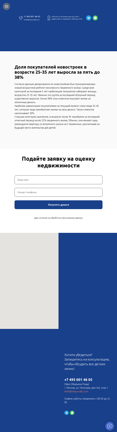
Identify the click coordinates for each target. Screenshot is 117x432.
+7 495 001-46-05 (32, 16)
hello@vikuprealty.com (32, 20)
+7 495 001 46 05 (78, 380)
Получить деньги (58, 204)
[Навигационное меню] (6, 6)
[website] (66, 413)
